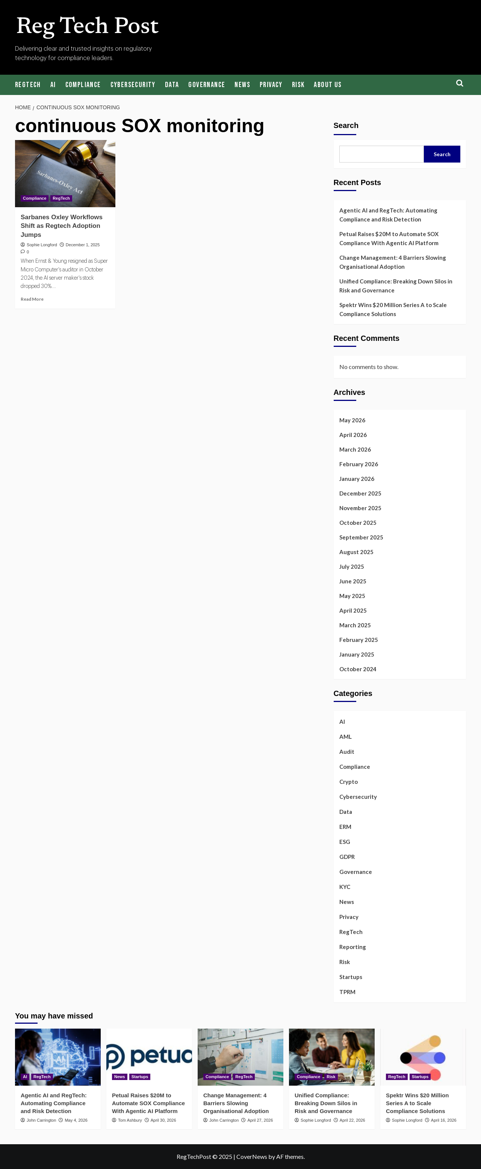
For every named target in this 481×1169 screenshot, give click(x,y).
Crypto (348, 781)
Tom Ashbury (130, 1120)
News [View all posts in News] (119, 1076)
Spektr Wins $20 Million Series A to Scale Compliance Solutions (393, 309)
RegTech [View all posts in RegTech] (61, 198)
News (242, 84)
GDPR (347, 856)
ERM (345, 826)
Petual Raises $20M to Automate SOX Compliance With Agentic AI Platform (389, 238)
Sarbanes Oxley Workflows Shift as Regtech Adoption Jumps (62, 226)
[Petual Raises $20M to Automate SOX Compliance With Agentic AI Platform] (149, 1057)
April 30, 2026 (163, 1120)
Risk (298, 84)
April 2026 (353, 434)
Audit (346, 751)
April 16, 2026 (444, 1120)
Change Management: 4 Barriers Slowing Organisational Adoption (392, 262)
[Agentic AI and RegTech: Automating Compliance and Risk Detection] (58, 1057)
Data (172, 84)
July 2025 (351, 566)
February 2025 (358, 639)
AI (53, 84)
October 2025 (358, 522)
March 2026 (355, 449)
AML (345, 736)
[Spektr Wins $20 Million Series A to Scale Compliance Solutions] (423, 1057)
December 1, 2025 (83, 245)
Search (346, 125)
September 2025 (361, 537)
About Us (328, 84)
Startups (350, 976)
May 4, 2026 (76, 1120)
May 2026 (352, 420)
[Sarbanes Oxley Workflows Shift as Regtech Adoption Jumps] (65, 173)
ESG (344, 841)
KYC (344, 886)
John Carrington (41, 1120)
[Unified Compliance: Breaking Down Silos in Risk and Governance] (332, 1057)
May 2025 (352, 595)
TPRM (347, 991)
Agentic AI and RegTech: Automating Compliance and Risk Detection (388, 215)
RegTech (28, 84)
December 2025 (360, 493)
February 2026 (358, 464)
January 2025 (356, 654)
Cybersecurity (133, 84)
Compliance (83, 84)
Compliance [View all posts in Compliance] (34, 198)
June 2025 (352, 581)
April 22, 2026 (352, 1120)
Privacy (271, 84)
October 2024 (358, 669)
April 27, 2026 (260, 1120)
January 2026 (356, 478)
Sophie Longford (42, 245)
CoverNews (251, 1156)
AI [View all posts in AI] (25, 1076)
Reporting (352, 946)
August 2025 (356, 551)
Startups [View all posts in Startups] (140, 1076)
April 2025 (353, 610)
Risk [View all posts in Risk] (331, 1076)
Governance (206, 84)
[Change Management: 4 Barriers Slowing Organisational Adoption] (240, 1057)
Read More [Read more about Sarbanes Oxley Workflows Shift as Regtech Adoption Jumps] (32, 299)
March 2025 (355, 625)
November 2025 (360, 508)
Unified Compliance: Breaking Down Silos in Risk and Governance (395, 286)
